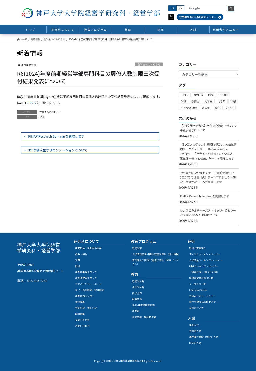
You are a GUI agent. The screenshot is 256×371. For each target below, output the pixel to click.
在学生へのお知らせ (148, 64)
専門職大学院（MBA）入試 (203, 337)
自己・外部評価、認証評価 (89, 290)
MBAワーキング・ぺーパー (203, 266)
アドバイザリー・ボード (88, 284)
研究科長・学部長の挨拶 (88, 248)
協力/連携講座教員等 (143, 305)
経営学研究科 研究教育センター (200, 17)
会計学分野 (138, 287)
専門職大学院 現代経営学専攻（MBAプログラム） (155, 262)
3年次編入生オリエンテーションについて (57, 150)
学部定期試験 (189, 108)
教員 (77, 266)
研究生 (229, 108)
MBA (211, 95)
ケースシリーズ (197, 284)
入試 (183, 101)
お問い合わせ (82, 326)
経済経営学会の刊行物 (201, 278)
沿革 (77, 260)
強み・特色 (81, 254)
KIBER (184, 95)
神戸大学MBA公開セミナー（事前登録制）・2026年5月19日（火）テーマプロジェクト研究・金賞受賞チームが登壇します (208, 177)
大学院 (221, 101)
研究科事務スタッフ (86, 272)
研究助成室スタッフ (86, 278)
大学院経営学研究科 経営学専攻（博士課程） (156, 254)
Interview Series (198, 290)
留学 (217, 108)
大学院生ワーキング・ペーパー (206, 260)
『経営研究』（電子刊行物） (204, 272)
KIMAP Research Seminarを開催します (56, 136)
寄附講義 (80, 301)
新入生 (206, 108)
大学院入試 (195, 331)
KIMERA (198, 95)
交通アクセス (82, 320)
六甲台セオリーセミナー (202, 296)
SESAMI (223, 95)
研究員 (135, 311)
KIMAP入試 (195, 343)
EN (180, 8)
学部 (41, 116)
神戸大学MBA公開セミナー (203, 301)
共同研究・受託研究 (86, 308)
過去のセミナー (197, 308)
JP (172, 8)
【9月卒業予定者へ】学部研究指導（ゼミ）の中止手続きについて (209, 128)
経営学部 (137, 248)
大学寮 (208, 101)
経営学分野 (138, 281)
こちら (31, 102)
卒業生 (195, 101)
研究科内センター (84, 296)
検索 (231, 8)
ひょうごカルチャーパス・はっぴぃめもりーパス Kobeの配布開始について (208, 212)
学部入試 (194, 325)
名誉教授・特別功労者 (144, 317)
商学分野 (137, 293)
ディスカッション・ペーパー (204, 254)
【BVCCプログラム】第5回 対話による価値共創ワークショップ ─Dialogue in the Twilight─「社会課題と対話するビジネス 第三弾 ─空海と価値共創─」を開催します (208, 151)
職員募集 (80, 314)
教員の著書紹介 (197, 248)
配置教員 (137, 299)
